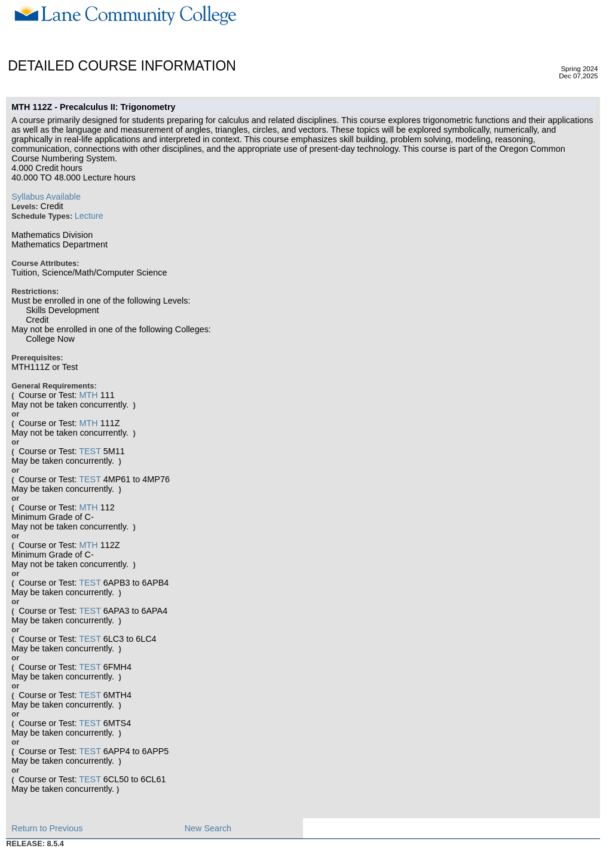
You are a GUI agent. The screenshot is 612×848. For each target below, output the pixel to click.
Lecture (89, 216)
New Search (208, 828)
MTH (88, 395)
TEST (90, 451)
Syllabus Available (46, 196)
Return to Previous (46, 828)
